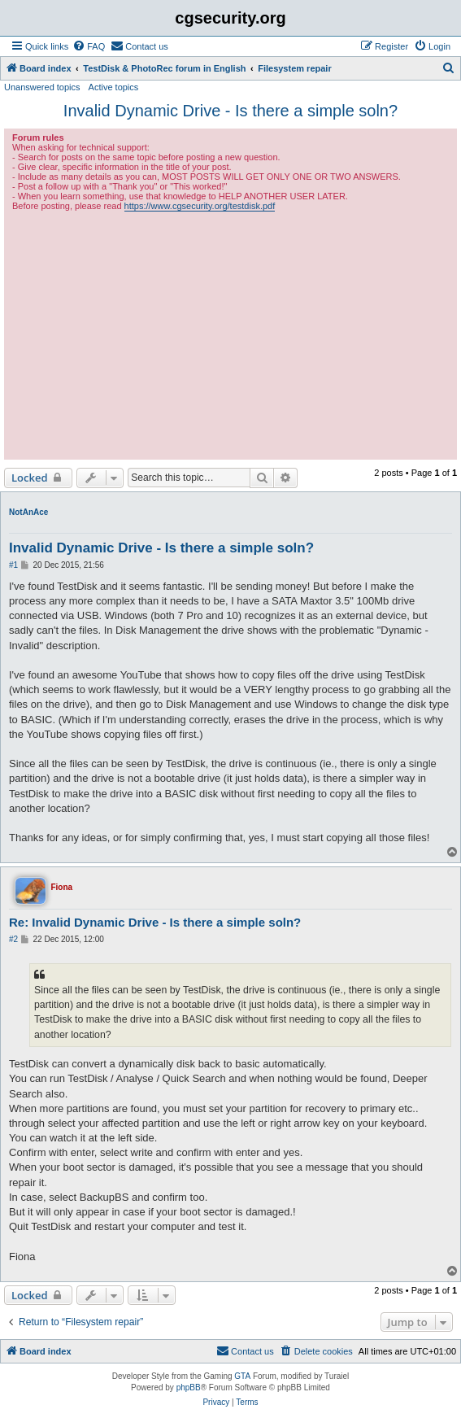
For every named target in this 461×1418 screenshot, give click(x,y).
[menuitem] (88, 46)
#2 (13, 939)
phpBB (188, 1387)
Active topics (114, 87)
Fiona (61, 887)
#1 (13, 565)
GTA (242, 1376)
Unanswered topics (42, 87)
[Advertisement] (230, 333)
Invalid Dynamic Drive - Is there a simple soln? (230, 111)
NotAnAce (28, 512)
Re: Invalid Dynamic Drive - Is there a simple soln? (155, 922)
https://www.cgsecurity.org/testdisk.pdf (200, 206)
